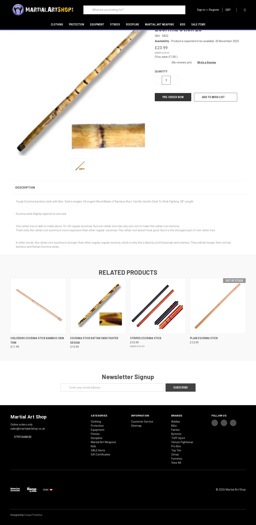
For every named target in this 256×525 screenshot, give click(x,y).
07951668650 (22, 437)
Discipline (132, 24)
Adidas (175, 421)
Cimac (175, 454)
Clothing (57, 24)
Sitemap (136, 425)
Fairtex (175, 429)
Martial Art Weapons (159, 24)
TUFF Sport (178, 438)
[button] (128, 187)
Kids (182, 24)
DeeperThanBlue (33, 515)
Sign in (201, 9)
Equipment (97, 24)
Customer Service (142, 421)
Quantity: (161, 71)
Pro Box (176, 446)
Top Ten (176, 450)
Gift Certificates (100, 454)
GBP (229, 9)
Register (214, 9)
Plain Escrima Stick (204, 338)
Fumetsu (176, 458)
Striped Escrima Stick (145, 338)
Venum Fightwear (182, 442)
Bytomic (176, 434)
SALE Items (198, 24)
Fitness (115, 24)
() (243, 9)
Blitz (174, 425)
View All (176, 462)
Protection (76, 24)
